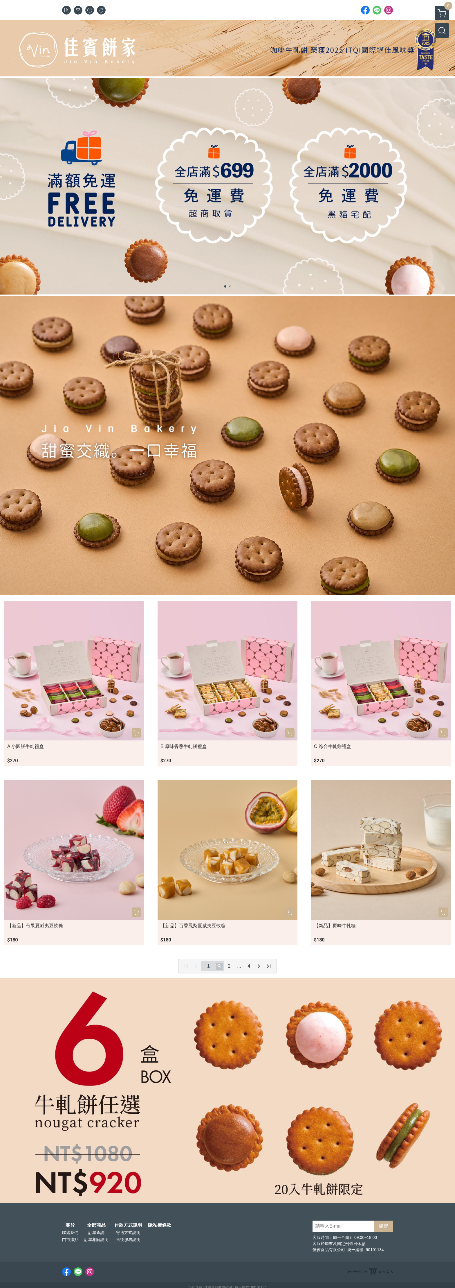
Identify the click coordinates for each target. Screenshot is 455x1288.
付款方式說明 (128, 1225)
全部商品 (96, 1225)
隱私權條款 (159, 1225)
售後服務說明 (128, 1239)
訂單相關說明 (96, 1239)
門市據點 (70, 1239)
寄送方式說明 (128, 1232)
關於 (70, 1225)
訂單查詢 (96, 1232)
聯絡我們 (70, 1232)
